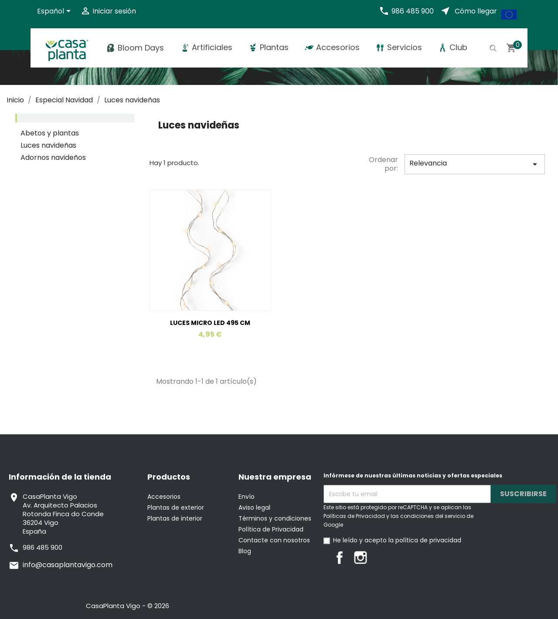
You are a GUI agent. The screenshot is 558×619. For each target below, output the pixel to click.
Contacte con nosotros (274, 540)
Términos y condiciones (274, 518)
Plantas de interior (174, 518)
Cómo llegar (476, 11)
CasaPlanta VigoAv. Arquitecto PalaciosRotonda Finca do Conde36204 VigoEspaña (63, 514)
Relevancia (474, 163)
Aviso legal (254, 507)
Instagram (360, 557)
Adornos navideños (53, 157)
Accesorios (163, 496)
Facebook (339, 557)
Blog (244, 551)
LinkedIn (381, 557)
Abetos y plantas (49, 133)
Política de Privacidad (270, 529)
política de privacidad (428, 540)
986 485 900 (412, 11)
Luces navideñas (48, 145)
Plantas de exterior (175, 507)
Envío (246, 496)
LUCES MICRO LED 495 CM (210, 322)
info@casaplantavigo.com (67, 565)
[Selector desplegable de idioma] (55, 12)
